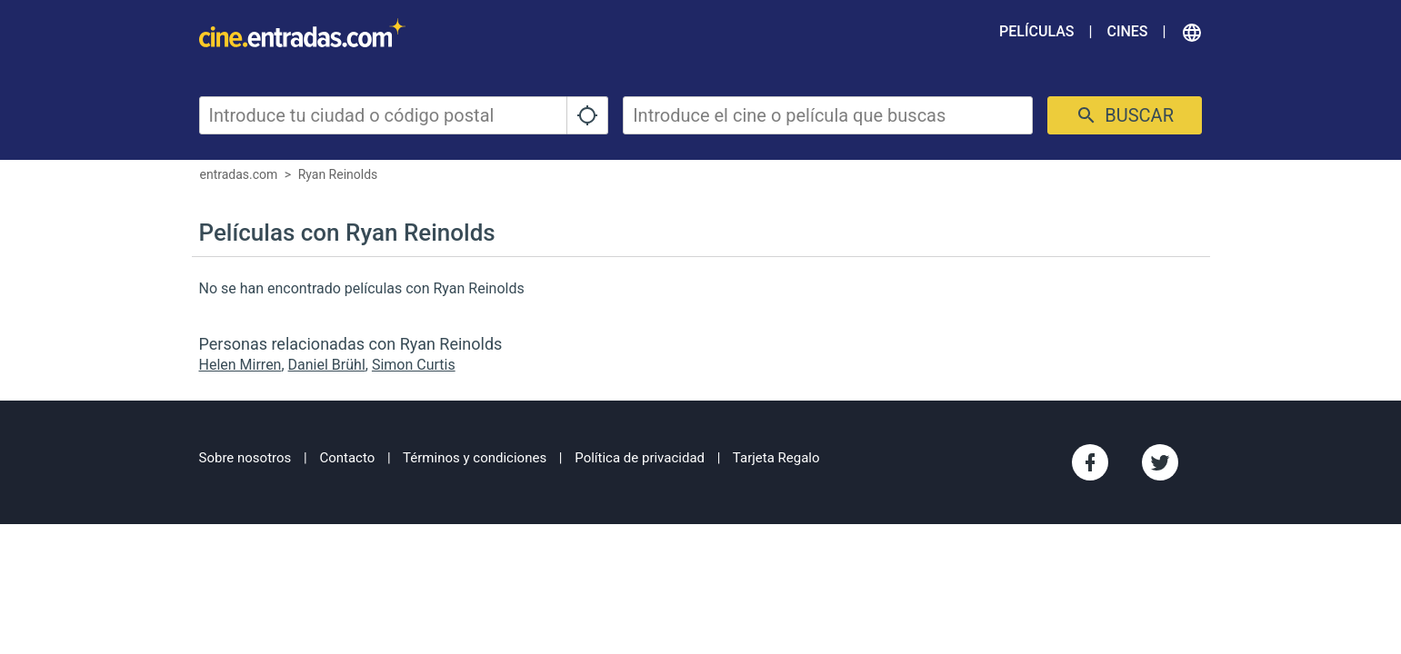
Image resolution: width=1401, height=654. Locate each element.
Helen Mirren (240, 364)
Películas (1036, 31)
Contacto (347, 458)
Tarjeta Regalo (776, 458)
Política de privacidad (640, 458)
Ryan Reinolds (338, 174)
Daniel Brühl (326, 364)
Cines (1126, 31)
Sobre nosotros (245, 458)
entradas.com (239, 174)
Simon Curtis (413, 364)
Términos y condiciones (474, 458)
